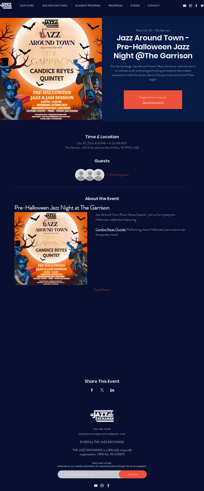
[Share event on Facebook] (92, 390)
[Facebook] (196, 5)
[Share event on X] (102, 390)
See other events (153, 102)
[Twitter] (202, 5)
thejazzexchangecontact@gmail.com (102, 433)
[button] (116, 6)
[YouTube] (185, 5)
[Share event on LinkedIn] (112, 390)
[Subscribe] (133, 474)
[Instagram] (190, 5)
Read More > (102, 289)
